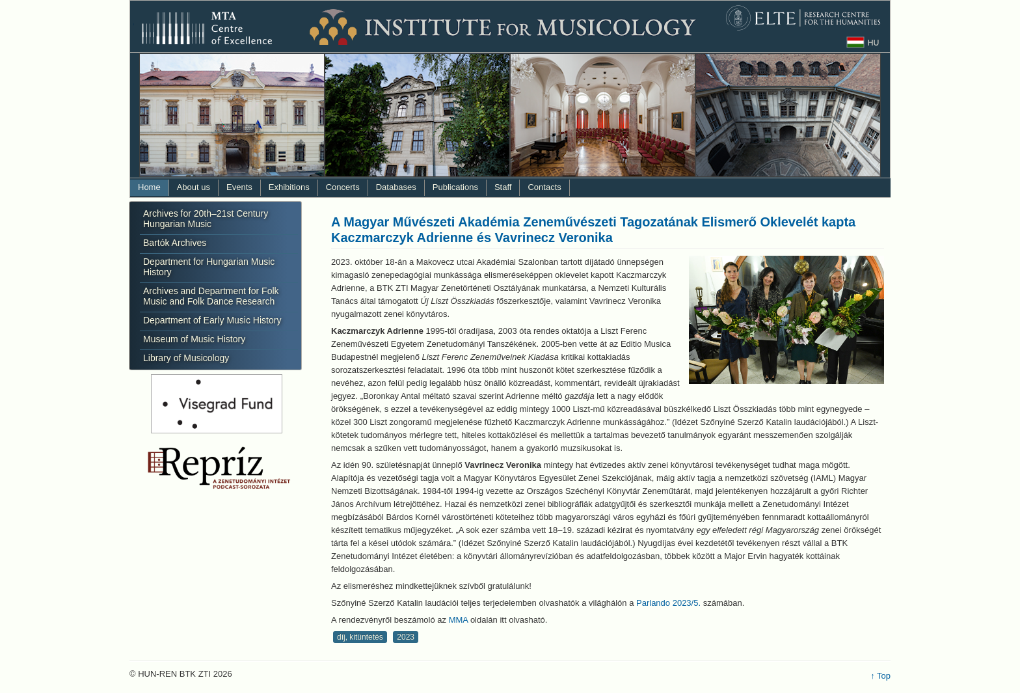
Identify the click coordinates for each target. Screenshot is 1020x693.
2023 (405, 637)
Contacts (544, 187)
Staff (503, 187)
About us (193, 187)
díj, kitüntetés (360, 637)
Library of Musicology (186, 358)
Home (149, 187)
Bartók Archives (174, 243)
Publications (455, 187)
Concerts (343, 187)
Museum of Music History (194, 339)
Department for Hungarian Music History (209, 266)
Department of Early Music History (212, 320)
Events (239, 187)
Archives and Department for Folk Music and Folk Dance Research (211, 296)
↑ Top (880, 676)
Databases (396, 187)
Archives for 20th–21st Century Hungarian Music (205, 218)
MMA (458, 620)
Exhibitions (289, 187)
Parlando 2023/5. (668, 603)
